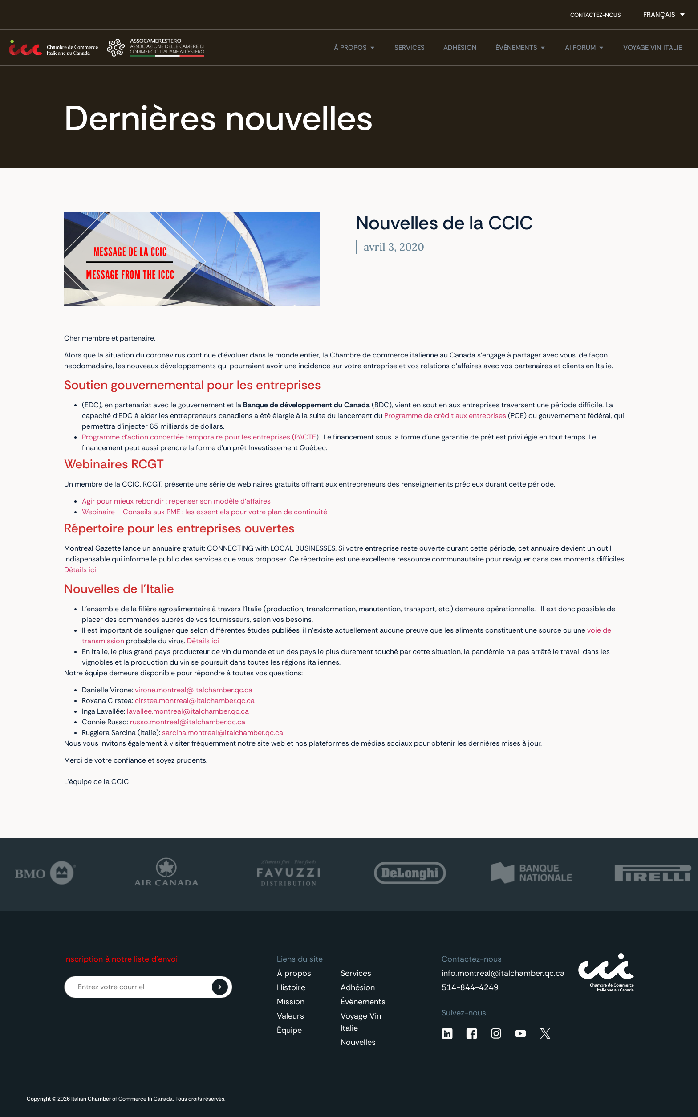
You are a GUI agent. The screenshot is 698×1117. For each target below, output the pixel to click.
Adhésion (358, 987)
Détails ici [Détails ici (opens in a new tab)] (80, 569)
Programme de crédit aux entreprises (445, 415)
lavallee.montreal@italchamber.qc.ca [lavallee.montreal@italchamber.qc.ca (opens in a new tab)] (188, 711)
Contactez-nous (595, 15)
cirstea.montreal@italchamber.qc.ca (195, 700)
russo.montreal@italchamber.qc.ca (187, 722)
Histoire (291, 987)
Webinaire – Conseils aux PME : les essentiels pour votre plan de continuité (204, 511)
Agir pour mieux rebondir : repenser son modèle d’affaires (176, 501)
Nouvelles (358, 1042)
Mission (290, 1001)
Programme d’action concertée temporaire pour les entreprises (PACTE (199, 437)
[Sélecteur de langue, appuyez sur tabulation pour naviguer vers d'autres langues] (664, 14)
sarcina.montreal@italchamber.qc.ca (222, 732)
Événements (363, 1001)
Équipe (289, 1030)
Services (356, 973)
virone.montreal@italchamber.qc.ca (193, 690)
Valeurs (290, 1016)
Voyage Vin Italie (361, 1022)
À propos (294, 973)
